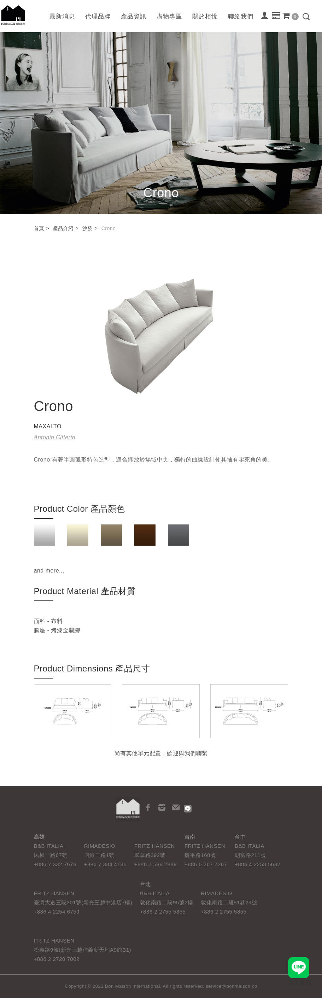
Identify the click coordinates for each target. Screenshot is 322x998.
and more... (49, 571)
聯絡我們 (240, 16)
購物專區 (169, 16)
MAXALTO (48, 426)
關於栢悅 (205, 16)
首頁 (39, 228)
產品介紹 (63, 228)
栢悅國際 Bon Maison (13, 15)
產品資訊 (133, 16)
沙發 (87, 228)
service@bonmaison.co (231, 986)
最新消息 (62, 16)
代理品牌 (98, 16)
